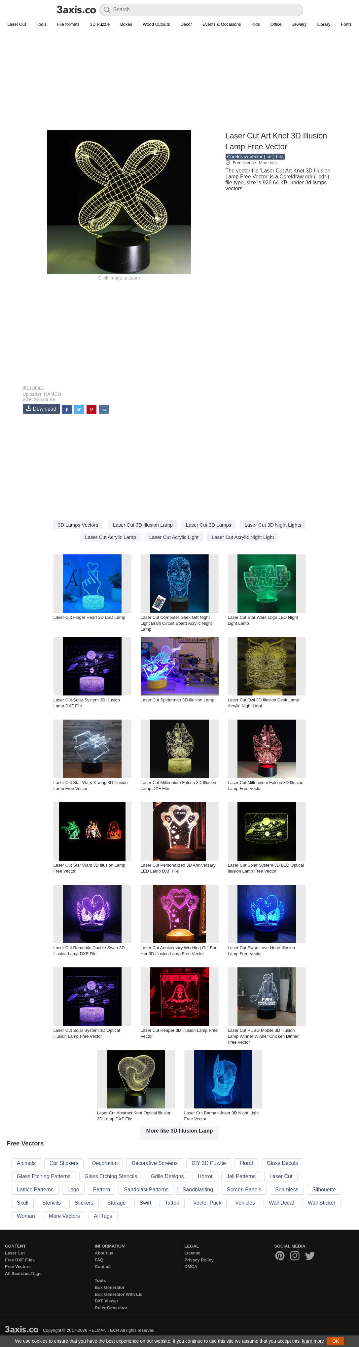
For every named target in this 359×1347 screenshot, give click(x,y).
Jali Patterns (241, 1176)
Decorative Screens (154, 1163)
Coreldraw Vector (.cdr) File (255, 156)
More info (268, 162)
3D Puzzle (100, 24)
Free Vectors (18, 1266)
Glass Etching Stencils (111, 1176)
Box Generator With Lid (119, 1294)
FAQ (99, 1259)
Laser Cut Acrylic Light (173, 537)
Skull (22, 1203)
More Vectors (64, 1216)
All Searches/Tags (23, 1273)
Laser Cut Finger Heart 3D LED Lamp (89, 617)
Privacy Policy (199, 1259)
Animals (26, 1163)
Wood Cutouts (156, 24)
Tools (42, 24)
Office (276, 24)
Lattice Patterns (35, 1189)
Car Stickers (64, 1163)
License (192, 1253)
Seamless (286, 1189)
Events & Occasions (221, 24)
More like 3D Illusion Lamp (179, 1131)
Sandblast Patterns (146, 1189)
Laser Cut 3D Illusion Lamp (143, 525)
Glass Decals (282, 1163)
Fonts (346, 24)
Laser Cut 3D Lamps (209, 525)
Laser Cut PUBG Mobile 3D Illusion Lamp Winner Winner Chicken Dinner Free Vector (263, 1036)
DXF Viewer (106, 1300)
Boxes (126, 24)
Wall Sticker (322, 1203)
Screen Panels (244, 1189)
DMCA (191, 1266)
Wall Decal (281, 1203)
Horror (205, 1176)
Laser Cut (16, 24)
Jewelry (299, 24)
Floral (246, 1163)
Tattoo (172, 1203)
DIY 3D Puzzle (209, 1163)
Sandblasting (198, 1189)
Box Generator (110, 1287)
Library (324, 24)
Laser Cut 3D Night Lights (272, 525)
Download (41, 408)
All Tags (103, 1216)
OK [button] (335, 1341)
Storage (116, 1203)
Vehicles (245, 1203)
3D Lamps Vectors (78, 525)
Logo (73, 1189)
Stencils (51, 1203)
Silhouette (324, 1189)
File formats (68, 24)
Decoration (105, 1163)
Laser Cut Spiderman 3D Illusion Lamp (177, 699)
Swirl (145, 1203)
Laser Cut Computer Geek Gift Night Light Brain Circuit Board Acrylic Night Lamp (176, 623)
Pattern (101, 1189)
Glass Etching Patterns (44, 1176)
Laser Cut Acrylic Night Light (243, 537)
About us (104, 1253)
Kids (255, 24)
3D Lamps (33, 387)
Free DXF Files (20, 1259)
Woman (26, 1216)
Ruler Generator (111, 1307)
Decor (186, 24)
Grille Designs (167, 1176)
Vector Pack (207, 1203)
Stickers (84, 1203)
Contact (103, 1266)
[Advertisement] (180, 83)
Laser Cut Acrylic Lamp (110, 537)
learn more (313, 1341)
